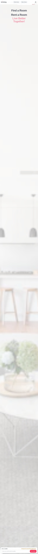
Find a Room (16, 2)
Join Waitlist (33, 551)
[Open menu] (35, 2)
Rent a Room (24, 2)
